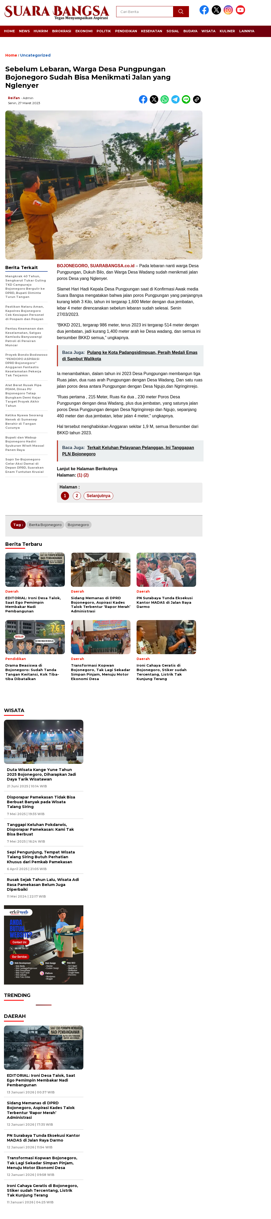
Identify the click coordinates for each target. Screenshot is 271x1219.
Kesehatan (151, 31)
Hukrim (41, 31)
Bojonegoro (78, 525)
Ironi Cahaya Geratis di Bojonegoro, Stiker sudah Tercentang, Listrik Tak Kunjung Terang (42, 1190)
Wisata (208, 31)
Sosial (172, 31)
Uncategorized (35, 55)
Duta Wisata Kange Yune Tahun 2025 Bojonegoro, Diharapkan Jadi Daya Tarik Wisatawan (41, 774)
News (24, 31)
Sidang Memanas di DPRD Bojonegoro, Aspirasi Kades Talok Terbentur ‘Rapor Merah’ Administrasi (41, 1110)
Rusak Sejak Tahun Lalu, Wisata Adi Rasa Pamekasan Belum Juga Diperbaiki (43, 884)
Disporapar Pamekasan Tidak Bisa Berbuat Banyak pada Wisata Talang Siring (41, 802)
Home (9, 31)
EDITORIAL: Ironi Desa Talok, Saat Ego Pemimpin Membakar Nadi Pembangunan (41, 1080)
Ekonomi (84, 31)
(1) (79, 475)
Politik (104, 31)
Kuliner (227, 31)
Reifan (14, 98)
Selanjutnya (98, 495)
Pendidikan (126, 31)
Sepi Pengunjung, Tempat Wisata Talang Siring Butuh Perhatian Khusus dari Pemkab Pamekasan (41, 857)
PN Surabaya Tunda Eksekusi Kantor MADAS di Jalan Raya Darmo (43, 1138)
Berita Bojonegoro (45, 525)
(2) (86, 475)
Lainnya (246, 31)
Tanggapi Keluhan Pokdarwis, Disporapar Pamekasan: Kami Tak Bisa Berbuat (40, 829)
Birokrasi (61, 31)
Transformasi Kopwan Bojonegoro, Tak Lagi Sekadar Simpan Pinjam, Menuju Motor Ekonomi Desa (42, 1163)
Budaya (190, 31)
